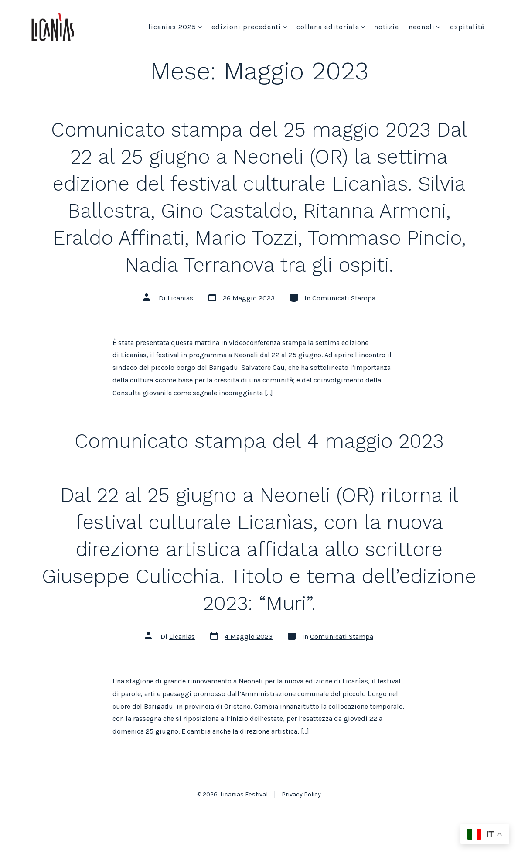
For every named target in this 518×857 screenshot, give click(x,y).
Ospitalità (467, 27)
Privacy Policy (301, 794)
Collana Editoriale (330, 27)
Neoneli (424, 27)
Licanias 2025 (175, 27)
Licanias (180, 298)
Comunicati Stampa (343, 298)
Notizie (386, 27)
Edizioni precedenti (249, 27)
